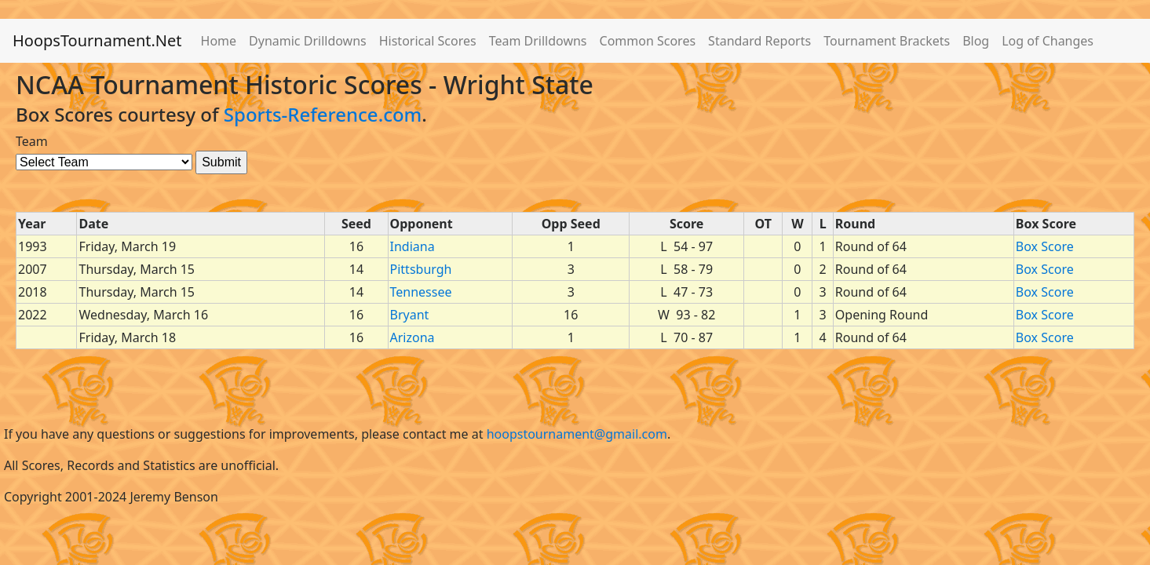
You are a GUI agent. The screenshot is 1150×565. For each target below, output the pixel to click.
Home (219, 40)
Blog (975, 40)
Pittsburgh (421, 269)
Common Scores (648, 40)
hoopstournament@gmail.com (577, 434)
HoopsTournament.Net (97, 40)
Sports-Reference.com (323, 114)
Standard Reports (759, 40)
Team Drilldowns (538, 40)
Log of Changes (1047, 40)
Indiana (412, 246)
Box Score (1045, 246)
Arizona (412, 337)
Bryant (409, 314)
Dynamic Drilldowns (308, 40)
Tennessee (421, 292)
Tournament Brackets (886, 40)
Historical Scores (427, 40)
